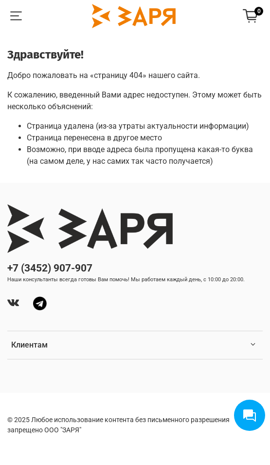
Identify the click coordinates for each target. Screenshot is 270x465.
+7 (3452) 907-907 (49, 268)
